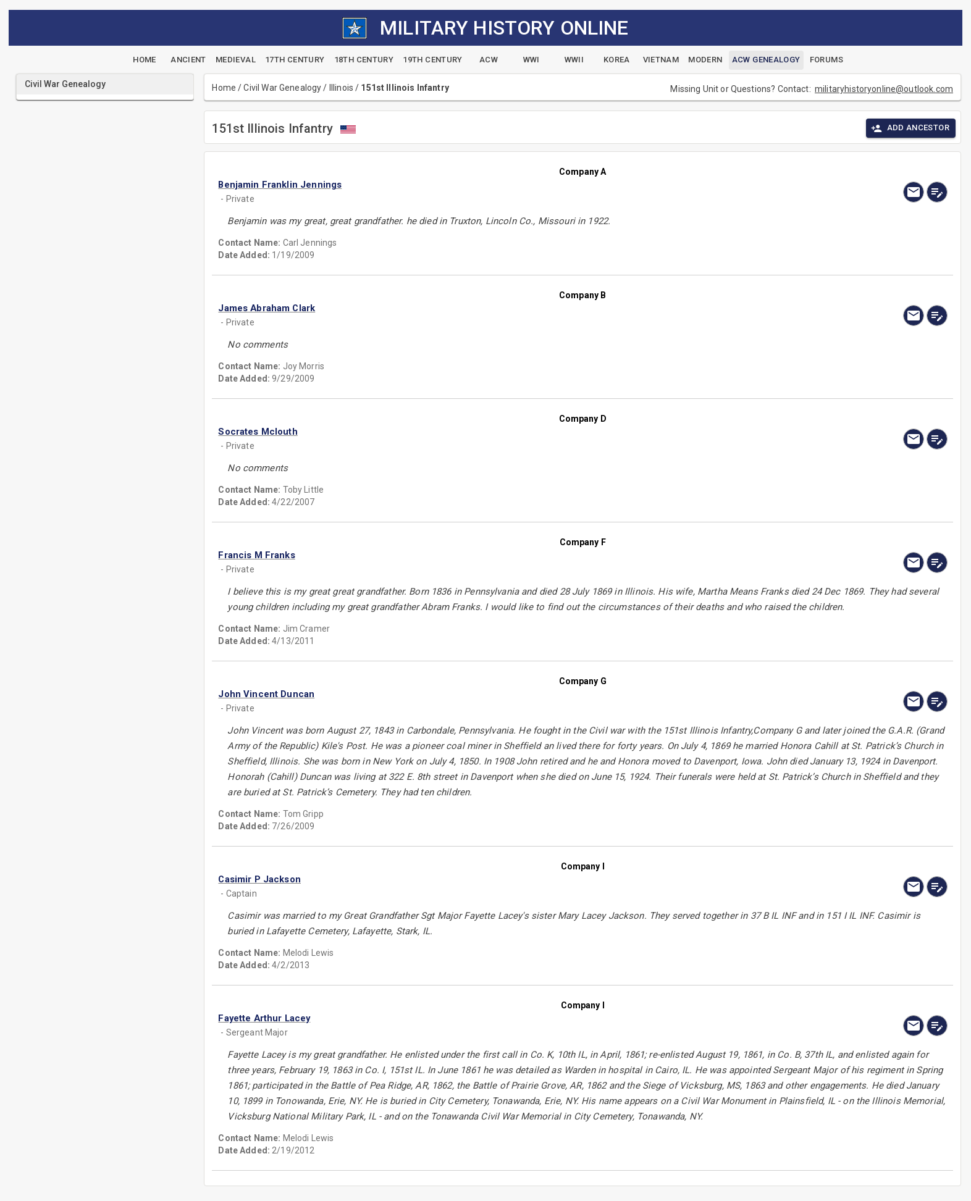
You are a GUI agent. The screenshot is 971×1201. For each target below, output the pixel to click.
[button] (473, 184)
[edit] (937, 192)
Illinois (341, 88)
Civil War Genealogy (282, 88)
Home (224, 88)
